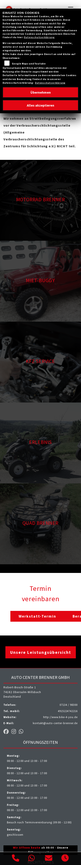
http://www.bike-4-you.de (60, 717)
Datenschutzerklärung (39, 37)
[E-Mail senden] (48, 858)
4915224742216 (68, 711)
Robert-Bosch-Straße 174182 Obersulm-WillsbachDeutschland (22, 692)
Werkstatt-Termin (37, 616)
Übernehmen (40, 92)
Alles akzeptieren (40, 105)
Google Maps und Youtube (29, 63)
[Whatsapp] (31, 858)
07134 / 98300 (69, 704)
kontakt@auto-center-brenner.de (55, 723)
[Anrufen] (15, 858)
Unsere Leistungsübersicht (40, 652)
